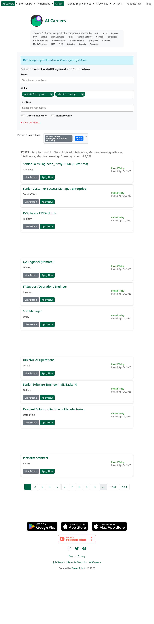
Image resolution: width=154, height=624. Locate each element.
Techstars (94, 44)
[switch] (23, 115)
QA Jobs (117, 3)
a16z (97, 33)
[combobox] (77, 80)
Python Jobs (43, 3)
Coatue (44, 37)
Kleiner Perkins (77, 40)
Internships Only (37, 115)
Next (124, 487)
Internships (25, 3)
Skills (24, 88)
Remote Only (64, 115)
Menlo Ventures (40, 44)
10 (95, 487)
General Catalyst (84, 37)
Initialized (112, 37)
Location (26, 102)
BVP (35, 37)
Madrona (106, 40)
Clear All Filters (30, 122)
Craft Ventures (57, 37)
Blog (148, 3)
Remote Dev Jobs (77, 562)
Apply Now (47, 177)
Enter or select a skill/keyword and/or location (55, 69)
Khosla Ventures (59, 40)
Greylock (100, 37)
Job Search (59, 562)
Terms (72, 556)
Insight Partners (40, 40)
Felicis (71, 37)
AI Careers (8, 3)
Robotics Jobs (134, 3)
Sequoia (82, 44)
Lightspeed (93, 40)
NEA (53, 44)
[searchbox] (77, 81)
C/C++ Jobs (102, 3)
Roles (24, 74)
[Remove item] (52, 94)
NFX (61, 44)
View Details (31, 177)
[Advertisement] (77, 244)
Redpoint (71, 44)
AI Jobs (59, 3)
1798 (113, 487)
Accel (105, 33)
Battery (114, 33)
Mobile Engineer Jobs (79, 3)
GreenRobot (78, 568)
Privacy (81, 556)
